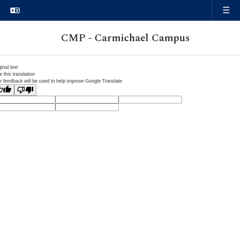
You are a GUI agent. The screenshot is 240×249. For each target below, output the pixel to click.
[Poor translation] (25, 90)
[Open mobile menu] (226, 10)
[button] (15, 10)
